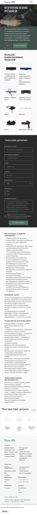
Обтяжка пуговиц (9, 454)
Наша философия (10, 471)
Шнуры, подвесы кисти (10, 98)
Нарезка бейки (9, 448)
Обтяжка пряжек (9, 456)
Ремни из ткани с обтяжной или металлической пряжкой (9, 77)
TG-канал (7, 488)
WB (19, 490)
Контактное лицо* (10, 146)
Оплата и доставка (25, 473)
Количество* (8, 180)
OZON (20, 492)
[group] (7, 423)
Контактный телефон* (11, 154)
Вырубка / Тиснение (25, 454)
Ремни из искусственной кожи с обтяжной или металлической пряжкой (25, 79)
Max (5, 482)
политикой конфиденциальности (17, 218)
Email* (6, 163)
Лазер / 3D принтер (25, 456)
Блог (5, 473)
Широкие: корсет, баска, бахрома (25, 98)
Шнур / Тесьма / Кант (11, 452)
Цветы (6, 114)
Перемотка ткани (9, 450)
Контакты (7, 475)
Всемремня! (8, 468)
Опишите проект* (10, 198)
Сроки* (7, 171)
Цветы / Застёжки (24, 451)
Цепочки (22, 114)
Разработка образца (23, 459)
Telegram (7, 480)
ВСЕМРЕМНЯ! (22, 488)
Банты (6, 129)
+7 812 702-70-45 (23, 482)
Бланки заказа (24, 471)
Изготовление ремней (23, 448)
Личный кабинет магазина (24, 468)
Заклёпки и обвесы (25, 129)
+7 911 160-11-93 (23, 480)
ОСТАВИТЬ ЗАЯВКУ (18, 222)
